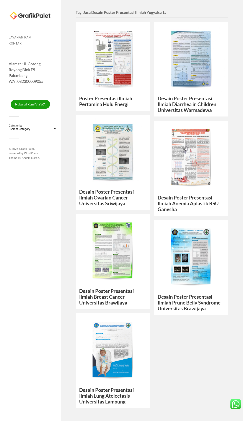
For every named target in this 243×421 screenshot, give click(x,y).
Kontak (15, 43)
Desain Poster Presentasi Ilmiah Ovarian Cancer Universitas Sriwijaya (106, 197)
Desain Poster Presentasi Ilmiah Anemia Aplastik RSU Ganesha (188, 203)
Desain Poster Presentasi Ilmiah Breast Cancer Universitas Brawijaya (106, 297)
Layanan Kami (21, 37)
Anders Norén (30, 157)
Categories (15, 125)
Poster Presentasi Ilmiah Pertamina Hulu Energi (105, 101)
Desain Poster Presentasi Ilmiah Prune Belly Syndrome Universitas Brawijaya (189, 302)
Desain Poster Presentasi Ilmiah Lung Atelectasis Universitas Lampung (106, 396)
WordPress (31, 153)
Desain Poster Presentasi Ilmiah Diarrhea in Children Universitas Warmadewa (187, 104)
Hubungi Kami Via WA (30, 104)
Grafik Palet (26, 148)
